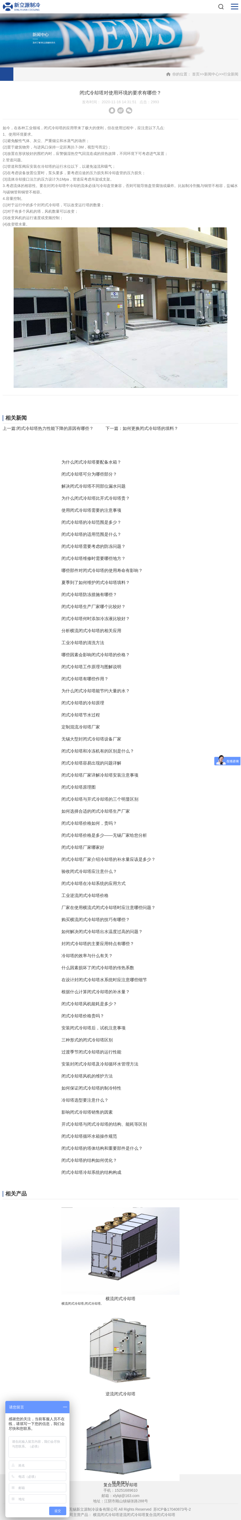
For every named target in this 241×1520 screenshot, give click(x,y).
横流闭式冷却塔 (106, 1515)
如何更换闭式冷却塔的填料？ (150, 428)
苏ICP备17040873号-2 (172, 1509)
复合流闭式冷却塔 (160, 1515)
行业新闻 (230, 74)
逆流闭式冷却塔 (132, 1515)
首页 (196, 74)
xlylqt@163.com (126, 1496)
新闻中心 (211, 74)
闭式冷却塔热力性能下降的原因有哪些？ (55, 428)
